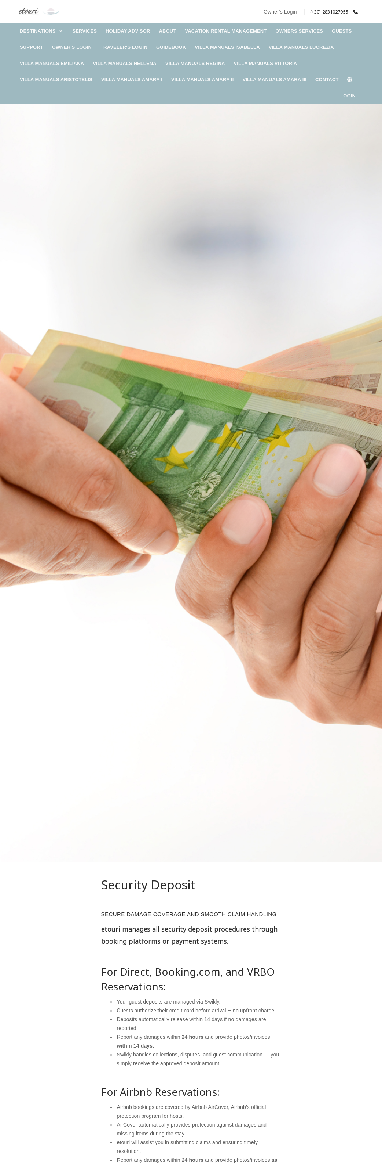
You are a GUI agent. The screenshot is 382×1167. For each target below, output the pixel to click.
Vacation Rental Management (226, 31)
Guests (342, 31)
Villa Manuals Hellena (125, 63)
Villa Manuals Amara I (131, 79)
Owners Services (299, 31)
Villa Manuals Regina (195, 63)
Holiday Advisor (128, 31)
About (167, 31)
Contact (327, 79)
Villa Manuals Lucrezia (301, 47)
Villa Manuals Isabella (227, 47)
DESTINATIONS (41, 31)
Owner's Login (280, 12)
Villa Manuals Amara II (202, 79)
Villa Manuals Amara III (274, 79)
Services (84, 31)
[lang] (353, 79)
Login (348, 95)
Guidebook (171, 47)
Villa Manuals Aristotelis (56, 79)
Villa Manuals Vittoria (265, 63)
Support (31, 47)
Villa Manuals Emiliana (52, 63)
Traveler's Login (123, 47)
